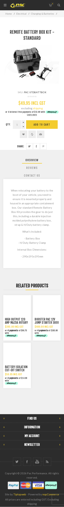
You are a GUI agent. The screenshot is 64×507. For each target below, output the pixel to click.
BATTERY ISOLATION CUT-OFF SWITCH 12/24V (16, 370)
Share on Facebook (36, 146)
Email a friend (40, 134)
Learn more (32, 114)
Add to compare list (32, 134)
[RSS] (47, 462)
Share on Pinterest (43, 146)
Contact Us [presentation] (32, 175)
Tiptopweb (19, 494)
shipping (38, 108)
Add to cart (42, 124)
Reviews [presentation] (32, 168)
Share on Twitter (29, 146)
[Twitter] (17, 462)
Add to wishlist (23, 134)
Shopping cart (52, 3)
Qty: (8, 124)
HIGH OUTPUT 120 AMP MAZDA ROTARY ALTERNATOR (16, 323)
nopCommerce (50, 494)
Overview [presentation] (32, 160)
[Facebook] (27, 462)
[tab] (32, 160)
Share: (20, 146)
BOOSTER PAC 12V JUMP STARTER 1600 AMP (47, 323)
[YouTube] (37, 462)
